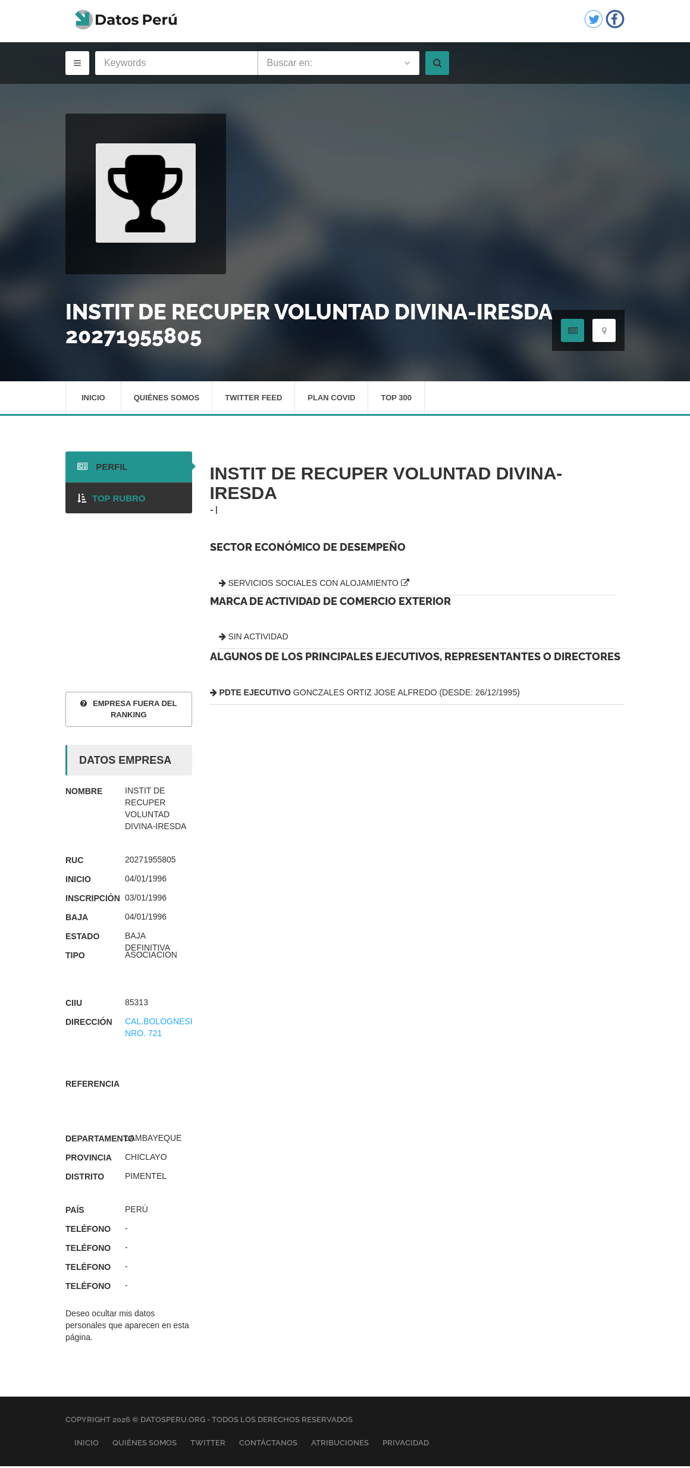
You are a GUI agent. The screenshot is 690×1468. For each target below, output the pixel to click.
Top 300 (396, 398)
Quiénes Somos (167, 398)
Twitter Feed (253, 398)
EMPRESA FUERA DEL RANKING (128, 711)
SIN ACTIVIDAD (253, 638)
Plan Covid (331, 398)
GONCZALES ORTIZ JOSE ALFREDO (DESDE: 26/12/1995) (365, 694)
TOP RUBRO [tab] (111, 499)
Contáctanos (268, 1443)
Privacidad (405, 1443)
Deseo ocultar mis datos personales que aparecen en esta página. (127, 1327)
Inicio (93, 398)
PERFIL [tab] (102, 468)
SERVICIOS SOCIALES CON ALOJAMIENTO (314, 584)
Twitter (207, 1443)
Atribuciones (340, 1443)
